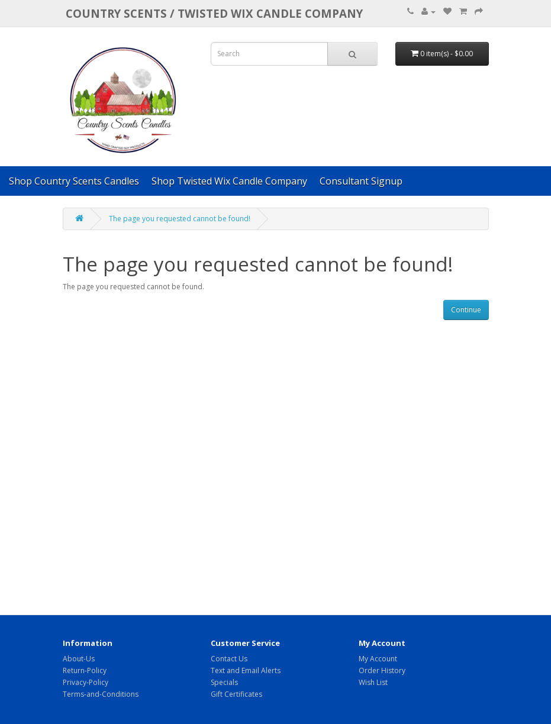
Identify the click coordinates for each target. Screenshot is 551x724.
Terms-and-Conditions (100, 694)
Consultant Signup (361, 181)
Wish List (373, 682)
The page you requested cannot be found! (179, 219)
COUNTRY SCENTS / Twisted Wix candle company (214, 13)
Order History (382, 670)
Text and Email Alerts (246, 670)
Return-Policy (85, 670)
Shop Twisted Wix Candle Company (229, 181)
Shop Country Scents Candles (74, 181)
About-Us (79, 659)
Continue (466, 310)
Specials (224, 682)
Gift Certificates (236, 694)
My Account (378, 659)
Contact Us (229, 659)
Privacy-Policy (85, 682)
